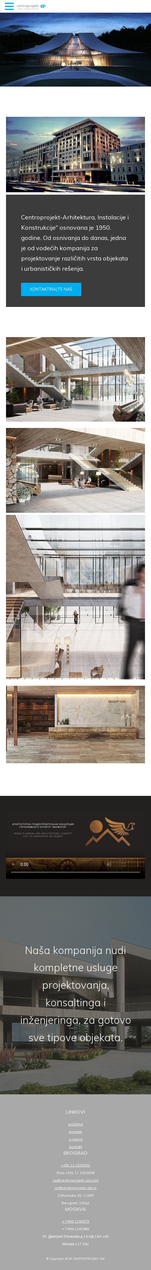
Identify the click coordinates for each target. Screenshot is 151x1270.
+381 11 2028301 (75, 1165)
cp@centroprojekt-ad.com (76, 1180)
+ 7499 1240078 (75, 1221)
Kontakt (75, 1146)
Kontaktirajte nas (51, 289)
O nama (75, 1139)
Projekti (75, 1131)
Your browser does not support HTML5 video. (75, 845)
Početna (75, 1124)
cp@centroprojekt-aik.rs (75, 1187)
